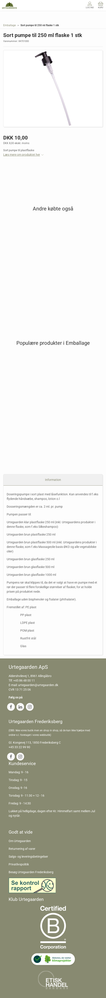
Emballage (9, 25)
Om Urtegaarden (20, 841)
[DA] (9, 5)
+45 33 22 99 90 (19, 747)
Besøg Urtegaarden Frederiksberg (31, 872)
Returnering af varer (22, 848)
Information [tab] (53, 479)
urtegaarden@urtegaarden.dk (38, 685)
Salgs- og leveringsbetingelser (28, 856)
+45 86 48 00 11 (24, 680)
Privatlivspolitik (19, 864)
